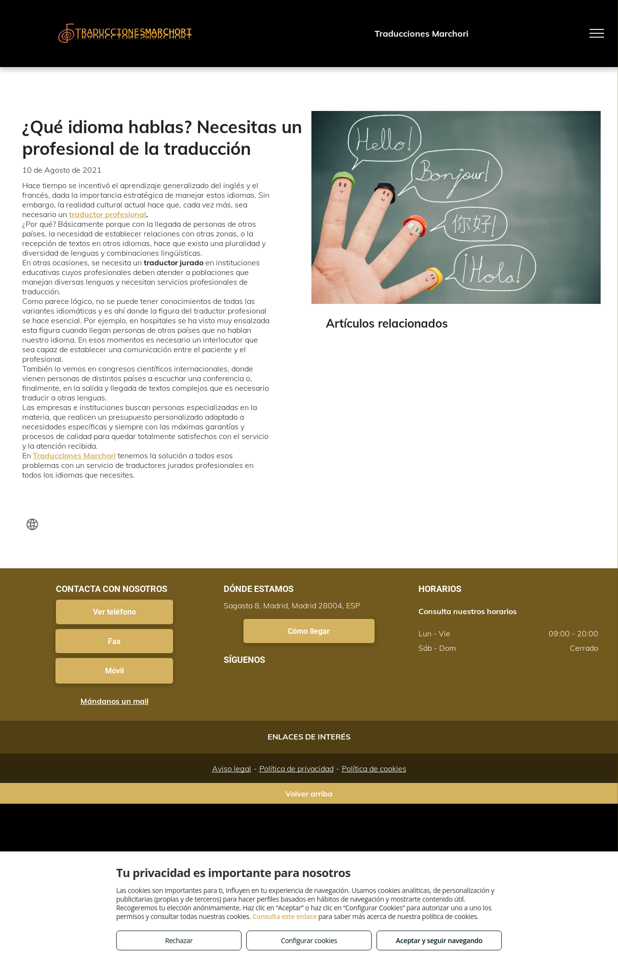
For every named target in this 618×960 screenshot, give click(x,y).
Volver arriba (309, 793)
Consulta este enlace (285, 916)
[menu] (596, 33)
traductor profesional (107, 214)
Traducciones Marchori (74, 455)
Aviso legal (231, 768)
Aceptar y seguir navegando (439, 940)
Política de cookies (374, 768)
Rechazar (178, 940)
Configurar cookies (309, 940)
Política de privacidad (296, 768)
